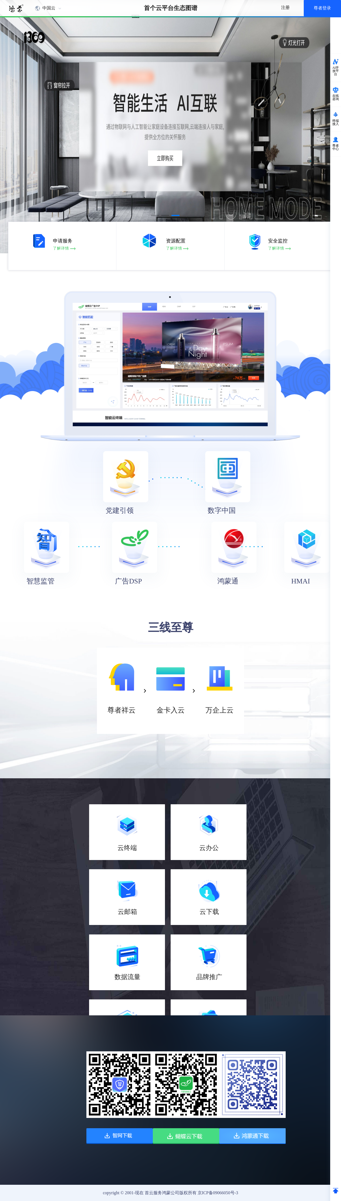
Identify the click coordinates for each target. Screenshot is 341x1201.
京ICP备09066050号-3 (218, 1192)
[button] (155, 215)
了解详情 (69, 248)
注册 (285, 7)
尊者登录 (322, 8)
